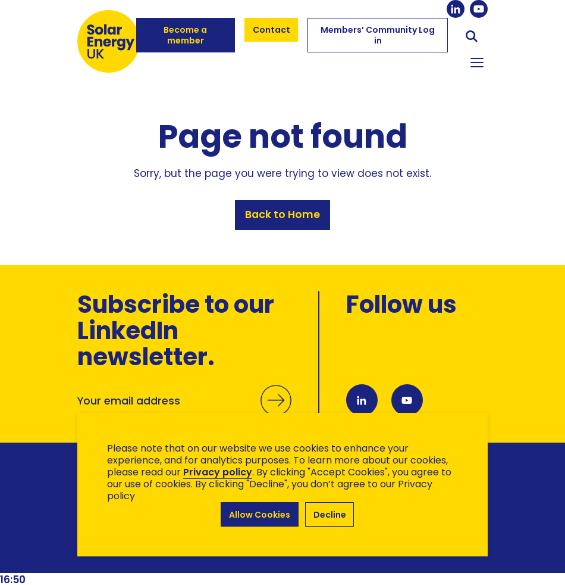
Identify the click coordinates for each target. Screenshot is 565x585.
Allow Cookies (259, 515)
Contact (271, 30)
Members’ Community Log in (378, 35)
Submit (275, 412)
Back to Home (282, 214)
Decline (329, 515)
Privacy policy (217, 472)
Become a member (185, 35)
